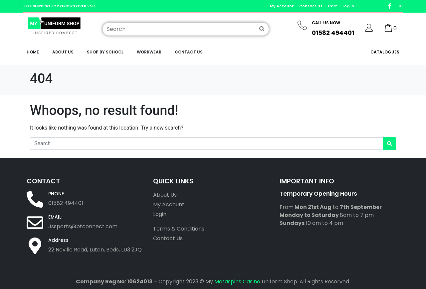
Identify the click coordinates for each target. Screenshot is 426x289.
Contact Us (189, 52)
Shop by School (105, 52)
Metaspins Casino (237, 281)
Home (33, 52)
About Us (63, 52)
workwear (149, 52)
